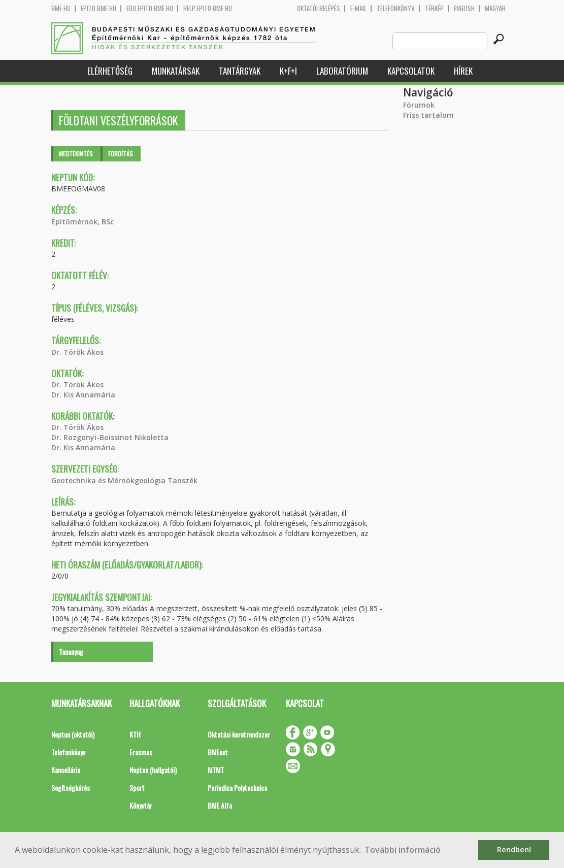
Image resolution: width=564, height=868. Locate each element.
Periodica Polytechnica (237, 787)
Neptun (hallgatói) (153, 769)
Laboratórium (342, 70)
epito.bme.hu (98, 8)
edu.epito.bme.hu (149, 8)
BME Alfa (220, 805)
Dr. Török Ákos (77, 352)
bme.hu (61, 8)
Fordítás (120, 153)
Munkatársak (176, 70)
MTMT (216, 769)
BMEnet (218, 752)
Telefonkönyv (396, 8)
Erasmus (140, 752)
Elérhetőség (109, 70)
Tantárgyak (239, 70)
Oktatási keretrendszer (239, 734)
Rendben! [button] (514, 849)
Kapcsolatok (411, 70)
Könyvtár (140, 805)
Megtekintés (76, 153)
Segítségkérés (70, 787)
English (464, 8)
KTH (135, 734)
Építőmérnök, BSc (82, 221)
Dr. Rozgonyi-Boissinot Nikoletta (110, 437)
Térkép (434, 8)
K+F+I (288, 70)
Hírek (463, 70)
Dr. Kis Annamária (83, 394)
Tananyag (71, 651)
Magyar (495, 8)
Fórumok (419, 105)
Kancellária (65, 769)
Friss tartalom (428, 115)
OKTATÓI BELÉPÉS (318, 8)
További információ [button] (402, 849)
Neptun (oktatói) (72, 734)
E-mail (358, 8)
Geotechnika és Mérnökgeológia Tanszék (124, 480)
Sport (137, 787)
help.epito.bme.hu (207, 8)
